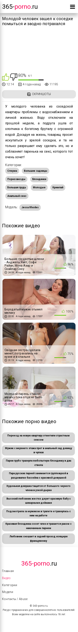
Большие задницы (35, 170)
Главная (8, 571)
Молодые (39, 187)
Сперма (12, 170)
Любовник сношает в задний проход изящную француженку (39, 538)
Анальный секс (16, 196)
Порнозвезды (16, 179)
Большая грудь (16, 187)
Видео (6, 578)
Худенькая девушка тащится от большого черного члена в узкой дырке (38, 488)
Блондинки (39, 179)
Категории (9, 585)
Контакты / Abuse (15, 599)
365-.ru (20, 6)
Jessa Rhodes (30, 207)
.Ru (39, 563)
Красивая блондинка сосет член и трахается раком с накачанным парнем (38, 525)
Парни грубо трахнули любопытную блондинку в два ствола (38, 462)
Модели (7, 592)
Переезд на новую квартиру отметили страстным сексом (38, 437)
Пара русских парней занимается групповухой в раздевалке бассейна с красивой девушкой (38, 475)
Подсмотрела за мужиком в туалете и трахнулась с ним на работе (38, 513)
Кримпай (57, 187)
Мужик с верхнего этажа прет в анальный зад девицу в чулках (38, 450)
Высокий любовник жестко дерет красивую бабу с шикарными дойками (38, 500)
